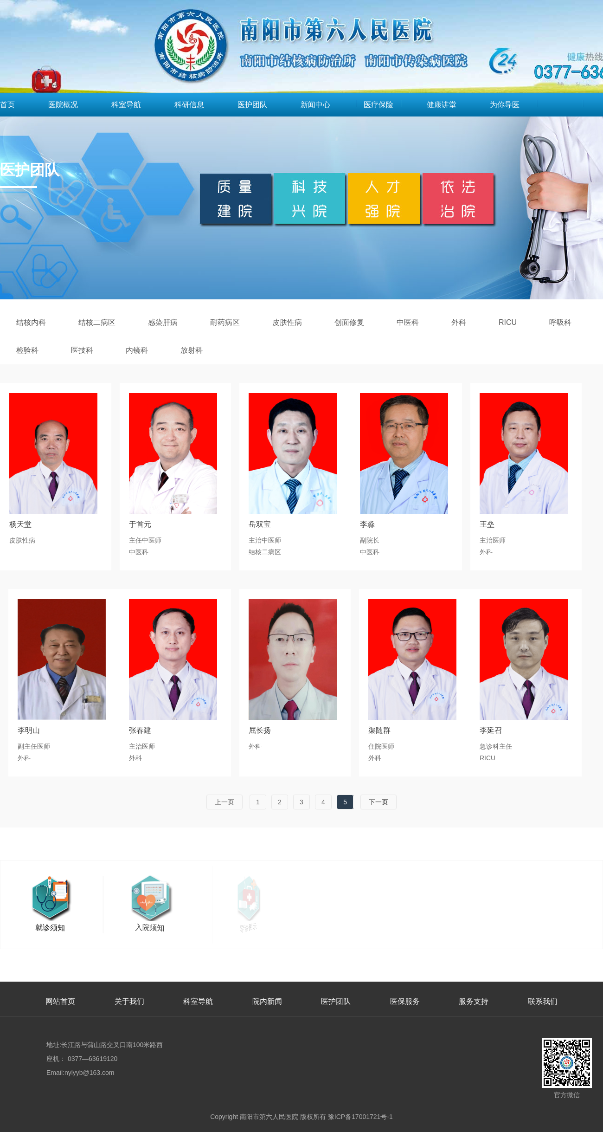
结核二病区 (96, 322)
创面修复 (349, 322)
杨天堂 (20, 524)
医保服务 (405, 1001)
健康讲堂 (441, 105)
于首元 (140, 524)
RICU (508, 322)
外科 (458, 322)
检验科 (27, 350)
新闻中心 (315, 105)
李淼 (367, 524)
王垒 (487, 524)
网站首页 (60, 1001)
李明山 (29, 730)
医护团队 (252, 105)
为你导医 (505, 105)
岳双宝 (260, 524)
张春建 (140, 730)
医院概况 (63, 105)
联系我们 (543, 1001)
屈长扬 (260, 730)
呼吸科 (560, 322)
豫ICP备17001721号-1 (360, 1116)
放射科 (191, 350)
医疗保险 (378, 105)
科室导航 (126, 105)
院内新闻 (267, 1001)
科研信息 (189, 105)
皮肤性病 (287, 322)
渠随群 (379, 730)
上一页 (224, 802)
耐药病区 (225, 322)
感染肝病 (163, 322)
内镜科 (137, 350)
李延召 (491, 730)
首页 (7, 105)
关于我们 (129, 1001)
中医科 (408, 322)
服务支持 (473, 1001)
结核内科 (31, 322)
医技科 (82, 350)
